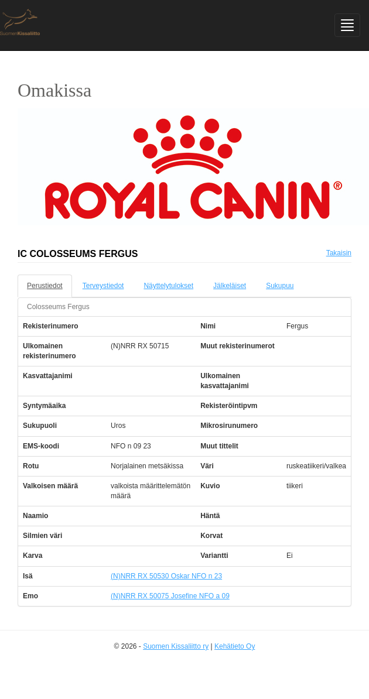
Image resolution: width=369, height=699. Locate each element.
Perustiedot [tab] (45, 286)
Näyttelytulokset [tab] (168, 286)
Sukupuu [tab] (279, 286)
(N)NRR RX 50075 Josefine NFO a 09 (170, 596)
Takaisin (338, 253)
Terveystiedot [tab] (103, 286)
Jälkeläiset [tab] (229, 286)
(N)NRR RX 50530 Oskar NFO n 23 (166, 576)
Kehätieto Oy (234, 646)
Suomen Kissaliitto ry (176, 646)
